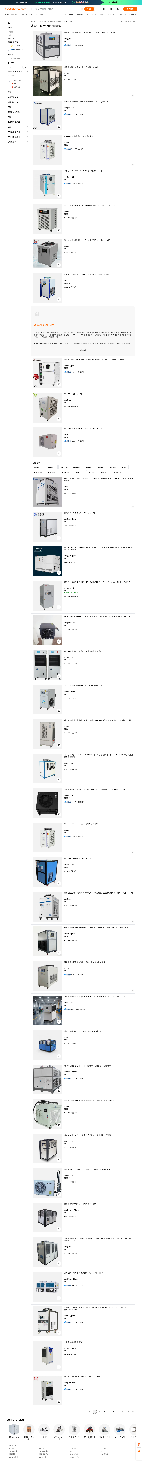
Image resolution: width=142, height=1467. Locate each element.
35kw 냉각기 (14, 1457)
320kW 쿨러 (14, 1451)
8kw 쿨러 (113, 467)
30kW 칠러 (89, 467)
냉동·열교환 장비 (56, 21)
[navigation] (18, 717)
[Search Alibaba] (56, 9)
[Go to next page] (128, 1412)
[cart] (111, 9)
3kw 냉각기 (73, 1451)
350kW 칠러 (64, 467)
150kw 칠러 (14, 1448)
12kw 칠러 (73, 1448)
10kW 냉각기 (38, 467)
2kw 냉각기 (79, 472)
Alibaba (33, 21)
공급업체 (80, 45)
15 (123, 1412)
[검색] (89, 9)
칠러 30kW (43, 1454)
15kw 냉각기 (92, 472)
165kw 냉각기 (74, 1457)
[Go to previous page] (89, 1412)
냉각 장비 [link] (69, 21)
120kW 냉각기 (66, 472)
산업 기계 (43, 21)
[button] (82, 9)
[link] (139, 1444)
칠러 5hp (12, 1454)
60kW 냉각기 (118, 472)
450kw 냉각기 (38, 472)
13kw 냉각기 (74, 1454)
